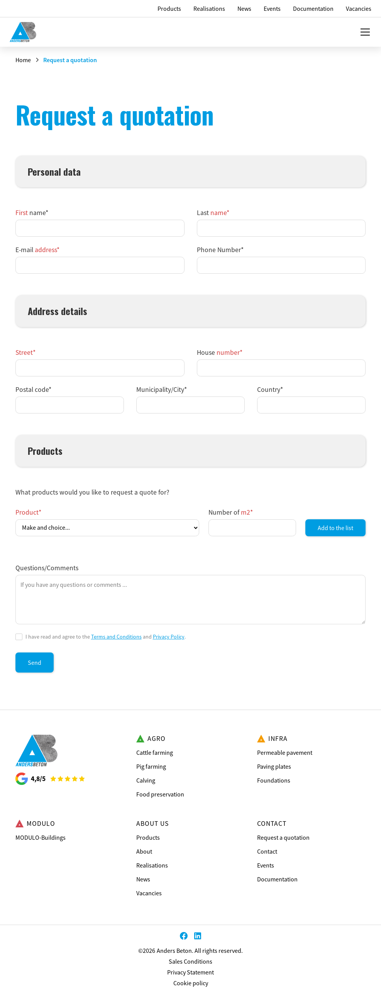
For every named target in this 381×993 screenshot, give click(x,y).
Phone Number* (220, 250)
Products (148, 837)
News (143, 879)
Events (265, 865)
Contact (267, 851)
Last (213, 213)
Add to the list (335, 528)
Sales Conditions (190, 961)
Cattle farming (154, 752)
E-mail (37, 250)
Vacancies (149, 893)
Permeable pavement (284, 752)
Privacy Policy (169, 636)
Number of (230, 512)
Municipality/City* (161, 389)
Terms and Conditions (116, 636)
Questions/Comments (46, 568)
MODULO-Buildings (40, 837)
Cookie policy (190, 983)
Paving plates (274, 766)
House (219, 352)
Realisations (152, 865)
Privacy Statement (190, 972)
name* (31, 213)
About (144, 851)
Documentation (277, 879)
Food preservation (160, 794)
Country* (270, 389)
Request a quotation (283, 837)
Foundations (273, 780)
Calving (145, 780)
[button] (363, 32)
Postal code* (33, 389)
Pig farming (151, 766)
